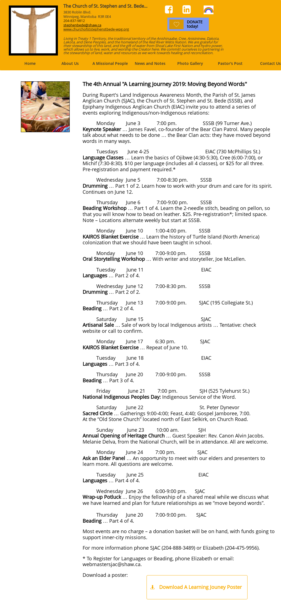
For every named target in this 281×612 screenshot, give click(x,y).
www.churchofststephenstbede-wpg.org (96, 29)
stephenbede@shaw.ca (82, 25)
